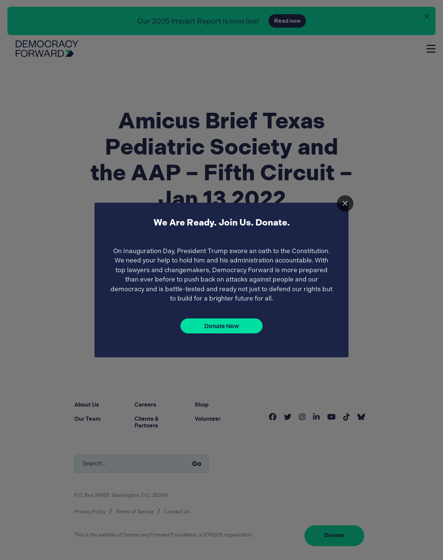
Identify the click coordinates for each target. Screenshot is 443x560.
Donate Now (221, 326)
